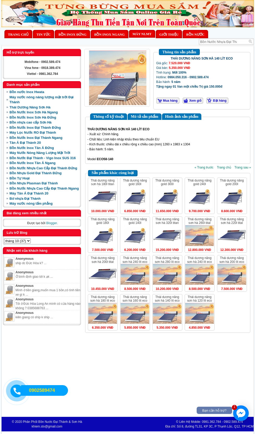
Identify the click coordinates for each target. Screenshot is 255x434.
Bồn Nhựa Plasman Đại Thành (34, 183)
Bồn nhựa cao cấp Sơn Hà (31, 122)
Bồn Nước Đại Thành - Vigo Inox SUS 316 (43, 158)
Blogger (51, 223)
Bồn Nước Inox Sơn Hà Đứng (33, 117)
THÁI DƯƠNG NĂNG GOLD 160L (135, 182)
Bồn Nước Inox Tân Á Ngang (33, 163)
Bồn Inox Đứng (72, 34)
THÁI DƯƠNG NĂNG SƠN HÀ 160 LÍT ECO (134, 298)
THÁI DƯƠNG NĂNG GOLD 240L (200, 182)
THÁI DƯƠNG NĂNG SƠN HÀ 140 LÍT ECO (167, 298)
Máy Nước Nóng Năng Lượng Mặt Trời (40, 153)
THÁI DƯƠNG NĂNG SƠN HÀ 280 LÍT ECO (167, 259)
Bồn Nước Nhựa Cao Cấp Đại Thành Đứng (43, 168)
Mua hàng (170, 100)
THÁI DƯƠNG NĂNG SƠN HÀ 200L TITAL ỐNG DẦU (103, 261)
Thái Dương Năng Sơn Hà (30, 107)
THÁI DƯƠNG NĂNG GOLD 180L (103, 221)
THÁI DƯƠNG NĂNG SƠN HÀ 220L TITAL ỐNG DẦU (232, 223)
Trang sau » (242, 167)
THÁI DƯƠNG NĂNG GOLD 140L (135, 221)
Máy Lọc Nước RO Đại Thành (33, 132)
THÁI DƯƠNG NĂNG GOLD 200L (232, 182)
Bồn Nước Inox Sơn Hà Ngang (34, 112)
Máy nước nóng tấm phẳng (31, 203)
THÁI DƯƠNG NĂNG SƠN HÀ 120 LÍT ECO (199, 298)
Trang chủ (18, 34)
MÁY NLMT (142, 34)
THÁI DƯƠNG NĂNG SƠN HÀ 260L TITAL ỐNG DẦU (200, 223)
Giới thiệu (168, 34)
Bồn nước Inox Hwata (27, 92)
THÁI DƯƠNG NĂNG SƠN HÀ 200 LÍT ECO (231, 259)
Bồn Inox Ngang (109, 34)
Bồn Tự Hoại (20, 178)
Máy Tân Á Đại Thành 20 (29, 193)
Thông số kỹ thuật (108, 116)
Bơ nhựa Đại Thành (25, 198)
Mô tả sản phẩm (144, 116)
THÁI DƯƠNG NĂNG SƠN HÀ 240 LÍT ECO (134, 259)
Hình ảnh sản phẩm (181, 116)
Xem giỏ (195, 100)
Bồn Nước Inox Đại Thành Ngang (36, 138)
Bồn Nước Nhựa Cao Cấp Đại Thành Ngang (44, 188)
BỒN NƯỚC (195, 34)
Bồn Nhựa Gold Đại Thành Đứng (36, 173)
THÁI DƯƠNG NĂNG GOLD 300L (167, 182)
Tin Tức (43, 34)
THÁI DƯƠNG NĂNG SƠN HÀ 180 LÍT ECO (102, 298)
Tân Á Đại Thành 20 (25, 143)
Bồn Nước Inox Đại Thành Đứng (35, 127)
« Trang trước (204, 167)
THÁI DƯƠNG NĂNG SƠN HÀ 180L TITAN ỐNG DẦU (103, 184)
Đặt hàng (220, 100)
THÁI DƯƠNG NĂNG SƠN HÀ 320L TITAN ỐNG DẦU (167, 223)
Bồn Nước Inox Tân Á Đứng (32, 148)
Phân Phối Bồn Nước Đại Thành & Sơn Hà (52, 422)
